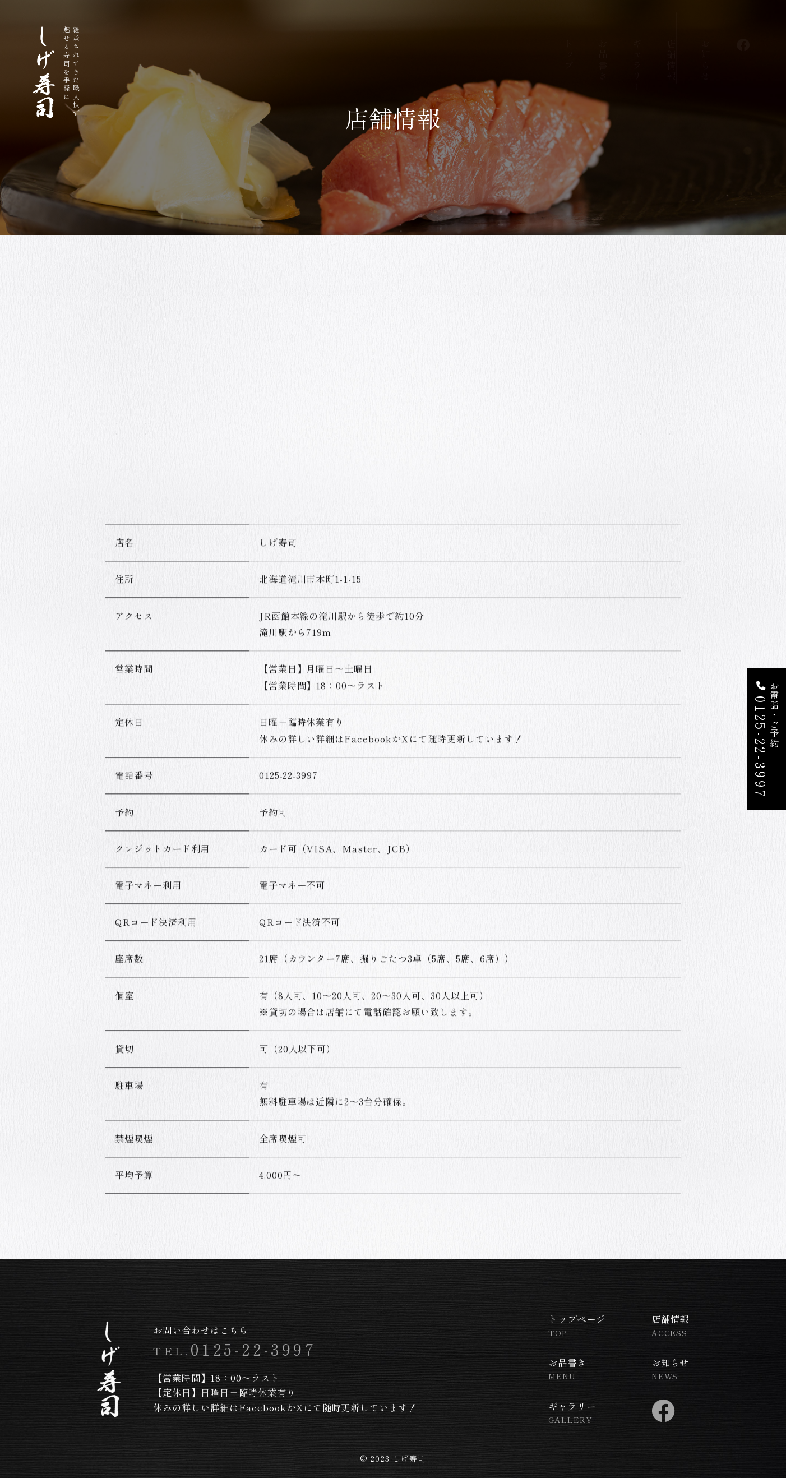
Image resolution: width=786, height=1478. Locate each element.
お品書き (602, 48)
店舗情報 (671, 48)
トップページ (576, 1329)
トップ (568, 42)
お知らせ (705, 48)
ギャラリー (637, 53)
